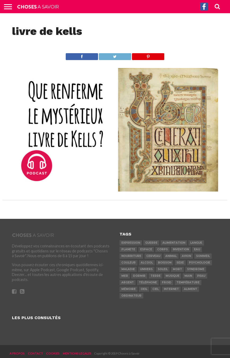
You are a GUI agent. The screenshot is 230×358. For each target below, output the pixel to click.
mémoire (128, 289)
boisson (164, 262)
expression (130, 242)
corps (162, 249)
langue (196, 242)
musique (172, 276)
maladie (128, 269)
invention (181, 249)
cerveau (153, 256)
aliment (190, 289)
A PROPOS (17, 353)
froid (166, 282)
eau (197, 249)
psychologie (199, 262)
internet (171, 289)
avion (186, 256)
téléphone (148, 282)
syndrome (195, 269)
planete (128, 249)
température (188, 282)
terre (156, 276)
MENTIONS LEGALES (77, 353)
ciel (155, 289)
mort (177, 269)
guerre (151, 242)
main (188, 276)
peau (201, 276)
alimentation (173, 242)
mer (124, 276)
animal (171, 256)
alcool (147, 262)
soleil (163, 269)
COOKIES (53, 353)
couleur (128, 262)
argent (127, 282)
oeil (144, 289)
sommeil (203, 256)
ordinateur (131, 295)
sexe (180, 262)
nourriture (131, 256)
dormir (139, 276)
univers (146, 269)
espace (146, 249)
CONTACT (35, 353)
